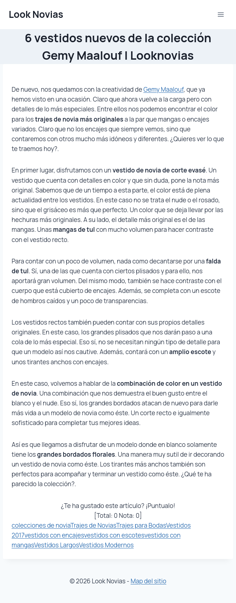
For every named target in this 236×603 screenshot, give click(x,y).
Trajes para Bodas (141, 525)
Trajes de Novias (93, 525)
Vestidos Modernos (106, 545)
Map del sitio (148, 581)
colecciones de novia (41, 525)
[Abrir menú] (220, 14)
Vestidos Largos (56, 545)
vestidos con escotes (114, 535)
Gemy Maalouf (163, 89)
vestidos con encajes (54, 535)
